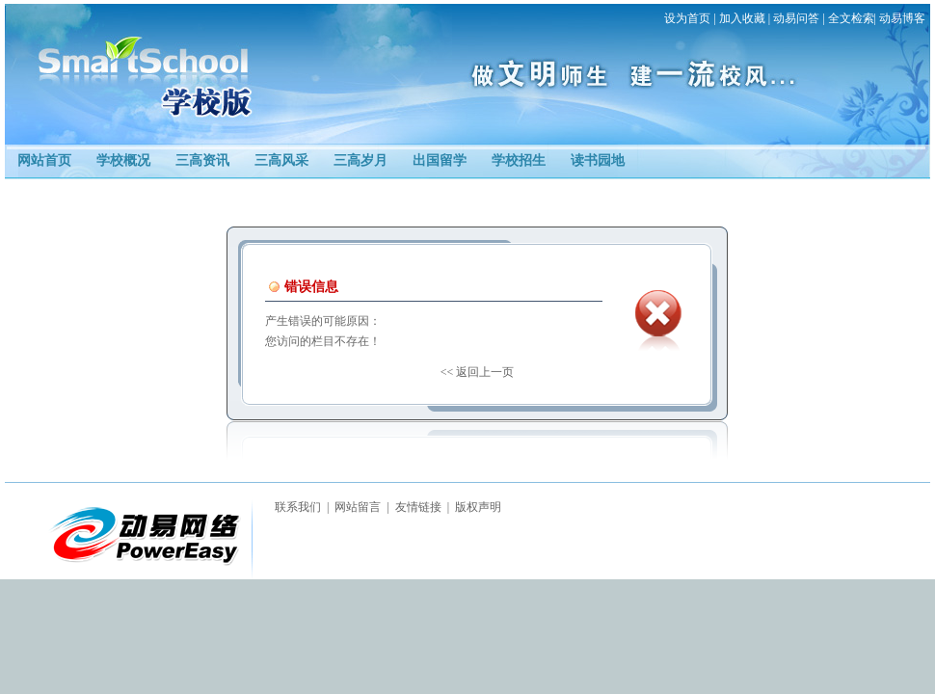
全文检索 (851, 18)
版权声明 (478, 507)
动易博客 (902, 18)
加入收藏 (742, 18)
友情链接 (418, 507)
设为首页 (687, 18)
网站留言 (357, 507)
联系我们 (298, 507)
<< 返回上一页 (478, 372)
